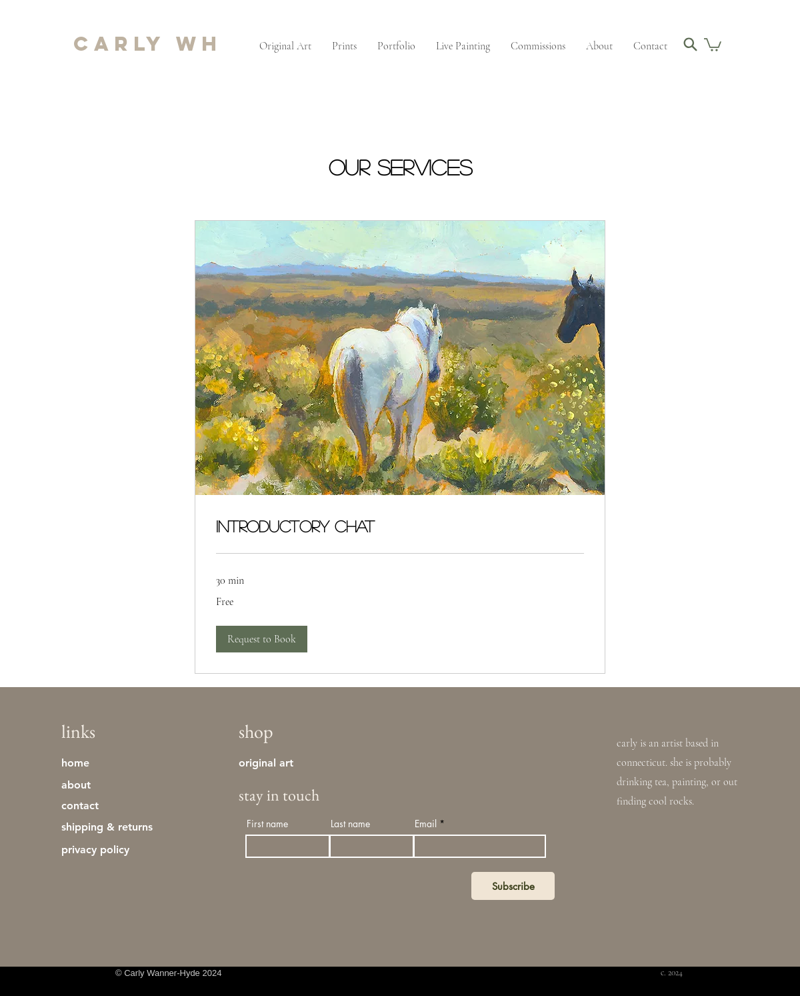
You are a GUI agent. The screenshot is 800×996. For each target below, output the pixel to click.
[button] (712, 44)
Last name (350, 824)
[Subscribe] (513, 886)
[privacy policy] (127, 849)
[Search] (690, 44)
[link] (400, 526)
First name (267, 824)
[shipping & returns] (127, 827)
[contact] (83, 805)
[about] (83, 785)
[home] (83, 763)
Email (426, 824)
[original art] (268, 763)
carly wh (148, 43)
